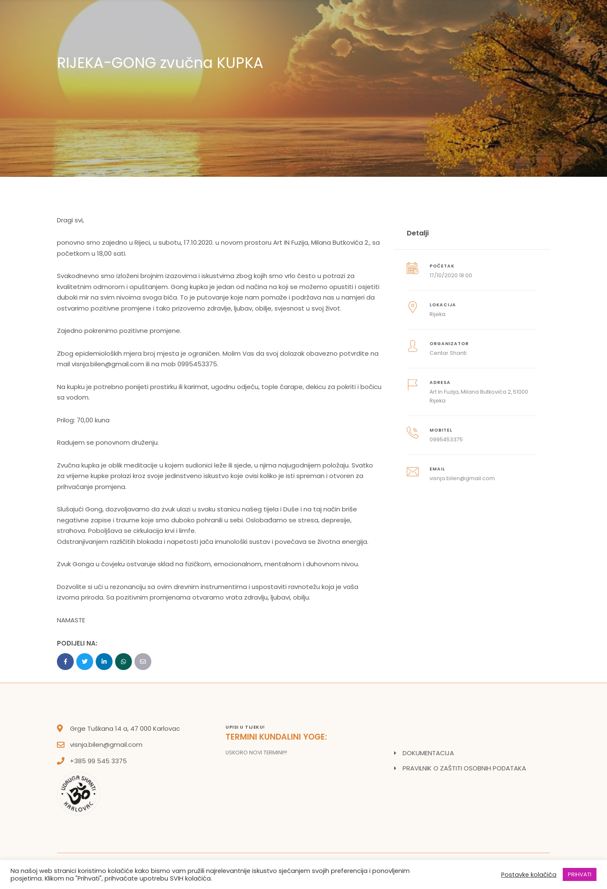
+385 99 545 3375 (98, 761)
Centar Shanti (448, 353)
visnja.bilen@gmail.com (106, 744)
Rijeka (438, 314)
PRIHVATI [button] (579, 874)
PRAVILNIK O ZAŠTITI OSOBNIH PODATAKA (464, 768)
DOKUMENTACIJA (428, 752)
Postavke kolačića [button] (528, 874)
